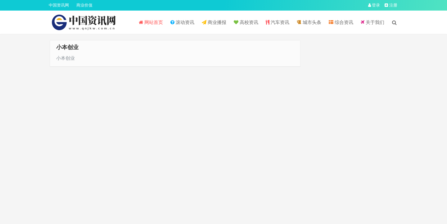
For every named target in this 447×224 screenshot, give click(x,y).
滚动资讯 (182, 22)
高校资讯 (246, 22)
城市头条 (309, 22)
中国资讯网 (59, 5)
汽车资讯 (277, 22)
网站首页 (151, 22)
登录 (374, 5)
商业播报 (214, 22)
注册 (391, 5)
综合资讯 (341, 22)
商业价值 (84, 5)
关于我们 (372, 22)
